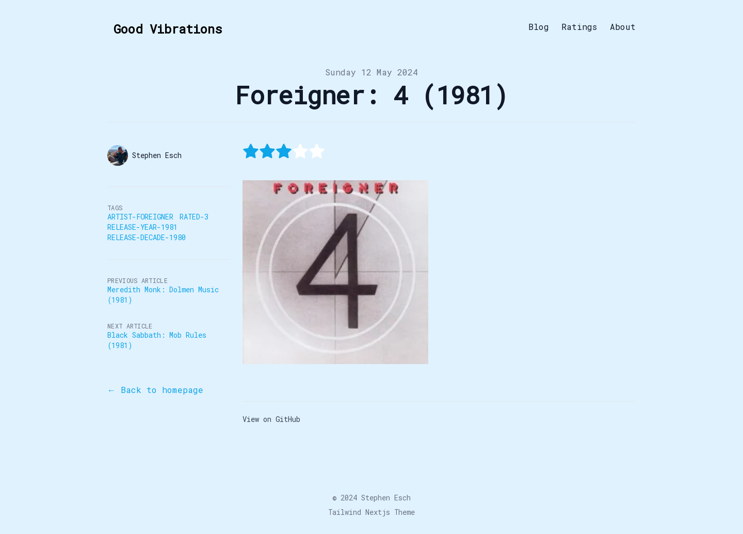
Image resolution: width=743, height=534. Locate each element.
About (623, 27)
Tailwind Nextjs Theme (371, 512)
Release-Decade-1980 (146, 237)
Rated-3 (194, 217)
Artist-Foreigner (140, 217)
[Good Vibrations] (164, 27)
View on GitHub (271, 419)
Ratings (579, 27)
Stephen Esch (386, 497)
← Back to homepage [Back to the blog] (155, 389)
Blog (538, 27)
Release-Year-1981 (142, 227)
